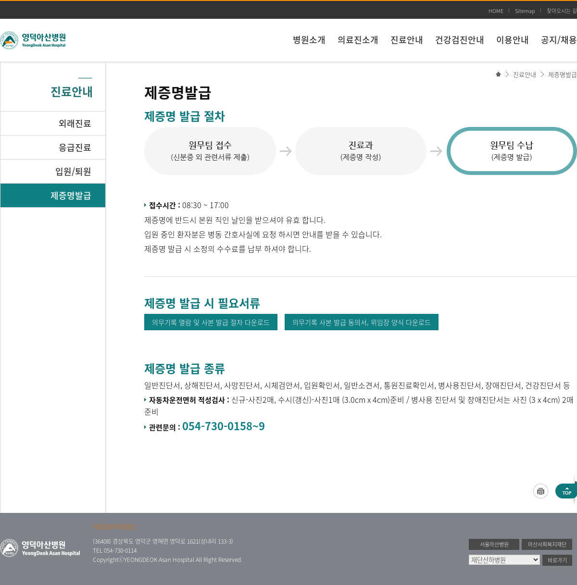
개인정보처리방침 (114, 527)
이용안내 (512, 39)
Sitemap (525, 11)
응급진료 (75, 147)
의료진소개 (358, 39)
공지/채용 (559, 39)
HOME (496, 11)
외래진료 (75, 123)
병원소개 (309, 39)
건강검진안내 (459, 39)
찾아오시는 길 (562, 11)
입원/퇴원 (73, 171)
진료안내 (406, 39)
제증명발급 (562, 74)
